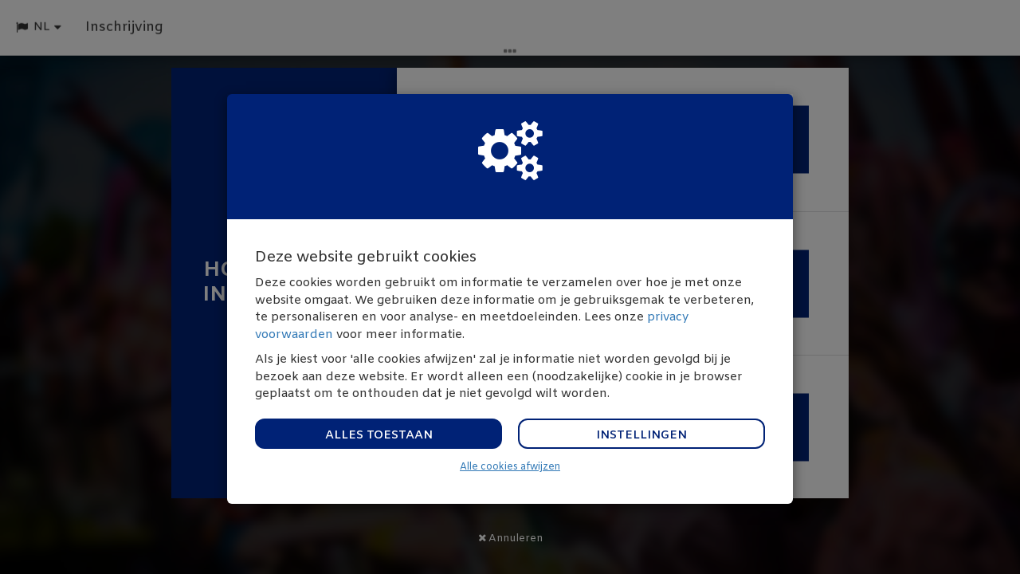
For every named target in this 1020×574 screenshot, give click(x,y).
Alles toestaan (379, 435)
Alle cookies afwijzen (510, 467)
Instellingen (641, 435)
